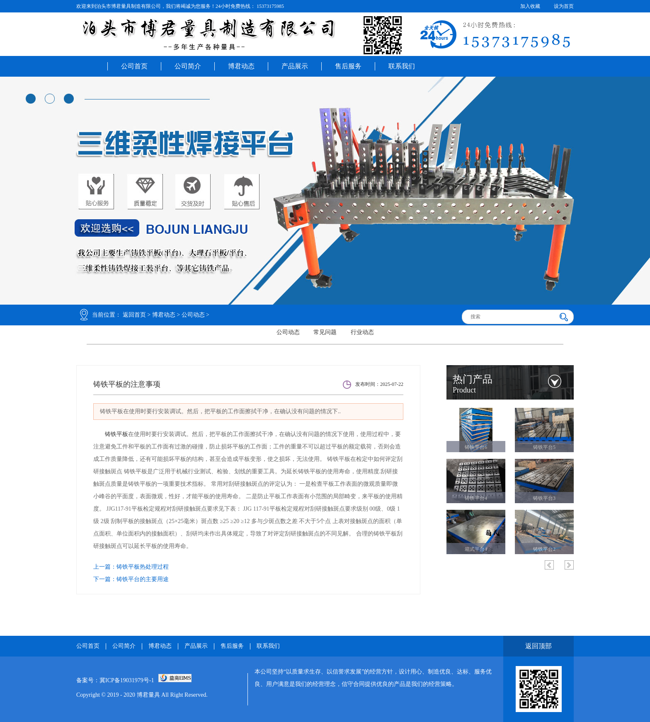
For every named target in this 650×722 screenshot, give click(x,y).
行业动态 (362, 332)
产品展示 (294, 66)
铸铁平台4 (476, 498)
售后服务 (348, 66)
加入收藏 (530, 6)
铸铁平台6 (476, 447)
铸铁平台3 (544, 498)
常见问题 (325, 332)
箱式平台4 (476, 549)
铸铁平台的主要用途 (142, 579)
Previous (549, 564)
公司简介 (188, 66)
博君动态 (241, 66)
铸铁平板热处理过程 (142, 567)
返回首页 (134, 315)
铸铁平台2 (544, 549)
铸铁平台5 (544, 447)
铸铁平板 (116, 434)
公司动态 (193, 315)
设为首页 (564, 6)
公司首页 (134, 66)
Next (569, 564)
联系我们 (401, 66)
